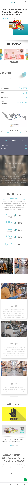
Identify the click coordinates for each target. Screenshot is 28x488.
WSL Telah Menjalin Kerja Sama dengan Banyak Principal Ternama (14, 12)
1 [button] (11, 450)
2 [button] (12, 450)
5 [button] (16, 450)
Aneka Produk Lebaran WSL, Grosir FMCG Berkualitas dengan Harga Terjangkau (12, 445)
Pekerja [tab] (14, 145)
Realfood (14, 66)
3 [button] (13, 450)
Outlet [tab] (5, 145)
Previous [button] (1, 59)
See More (5, 18)
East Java (14, 203)
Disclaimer (4, 427)
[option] (14, 20)
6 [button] (17, 450)
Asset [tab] (22, 145)
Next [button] (26, 59)
